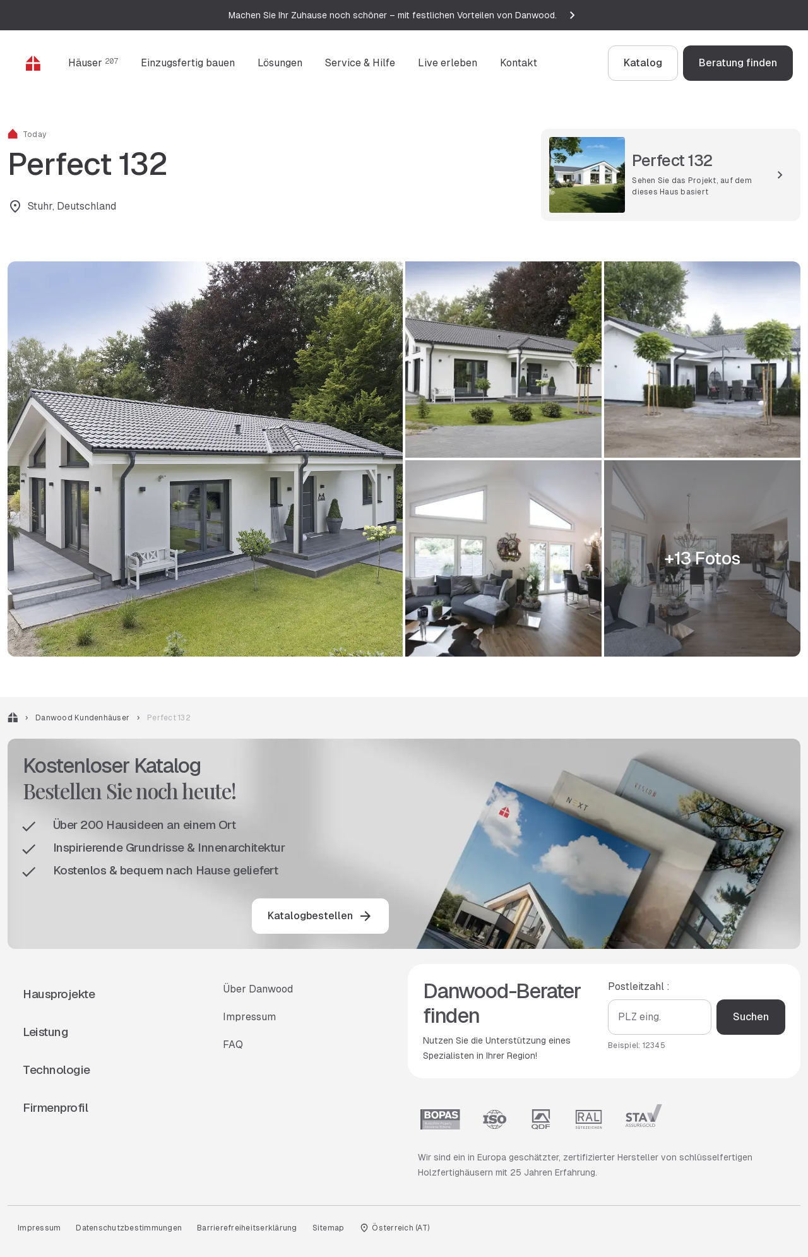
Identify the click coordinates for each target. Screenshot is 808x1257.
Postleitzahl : (639, 986)
